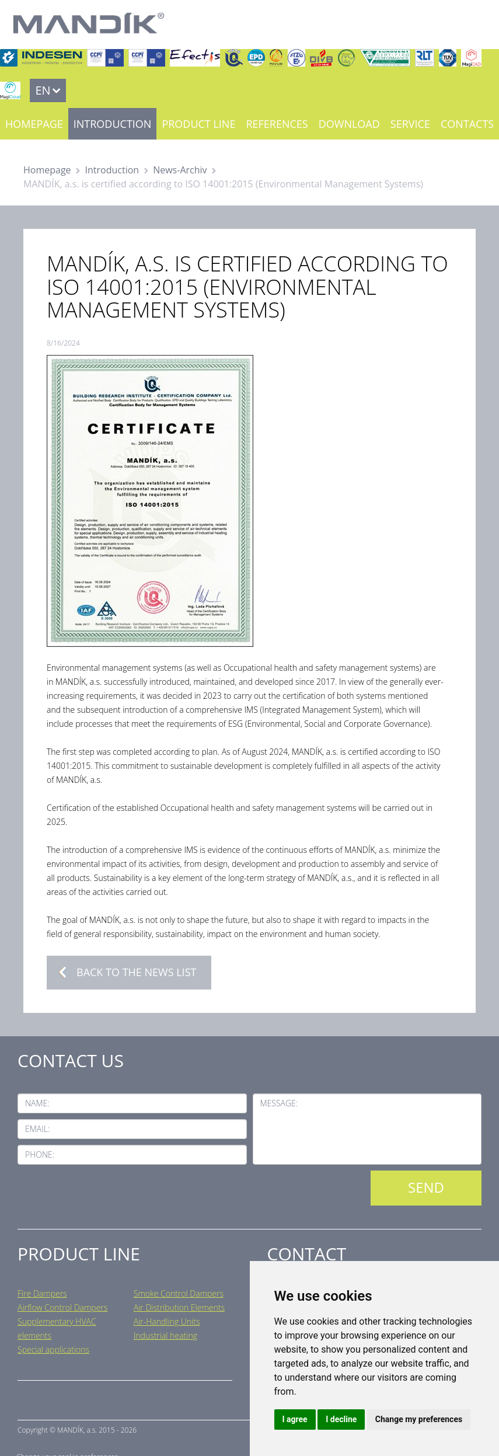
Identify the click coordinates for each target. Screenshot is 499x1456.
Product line (198, 124)
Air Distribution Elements (179, 1307)
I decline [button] (341, 1419)
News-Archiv (180, 169)
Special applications (53, 1349)
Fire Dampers (42, 1293)
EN (42, 90)
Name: (37, 1103)
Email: (37, 1128)
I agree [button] (295, 1419)
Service (410, 124)
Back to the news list (136, 972)
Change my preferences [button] (418, 1419)
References (277, 124)
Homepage (34, 124)
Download (349, 124)
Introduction (113, 124)
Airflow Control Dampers (62, 1307)
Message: (279, 1103)
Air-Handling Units (167, 1321)
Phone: (39, 1154)
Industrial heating (165, 1335)
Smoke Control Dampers (179, 1293)
